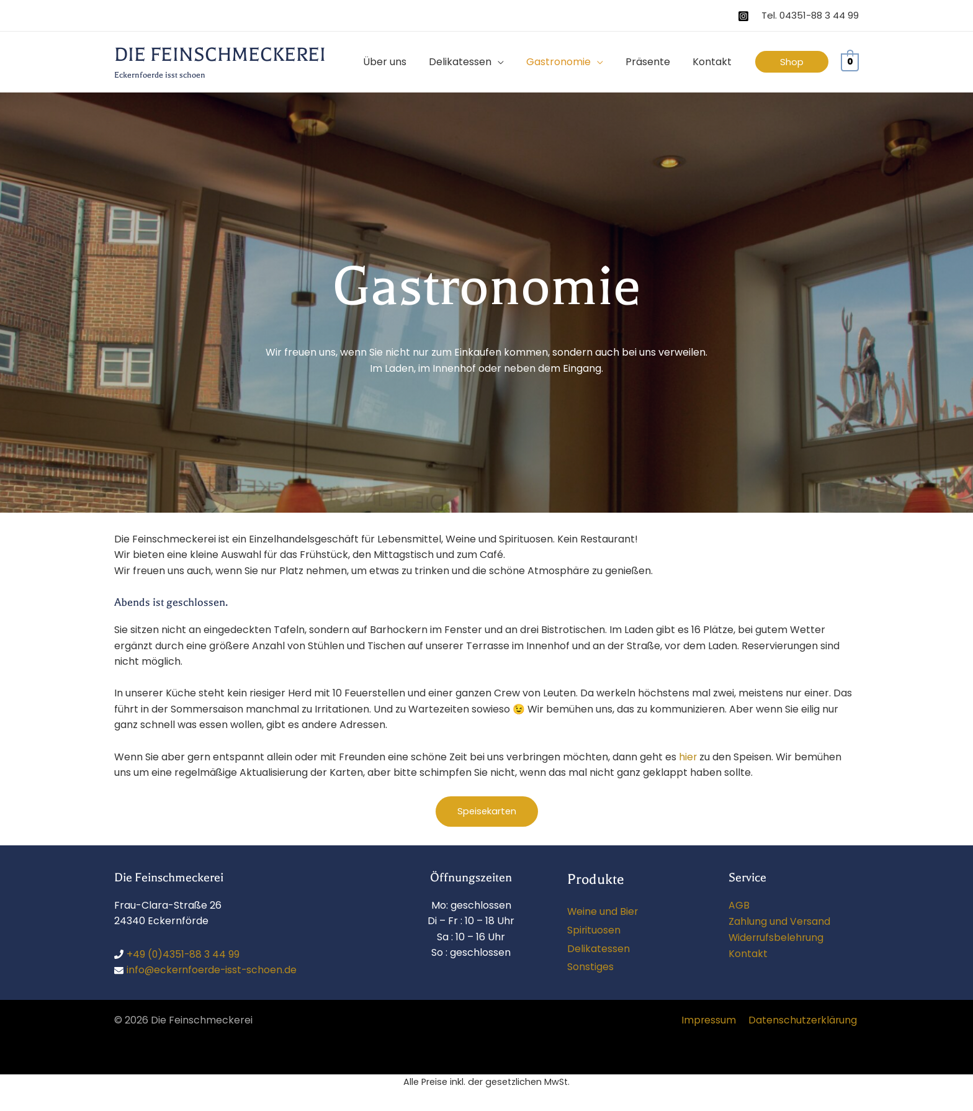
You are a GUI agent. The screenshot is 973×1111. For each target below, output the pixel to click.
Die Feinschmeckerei (220, 54)
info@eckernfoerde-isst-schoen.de (213, 970)
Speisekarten (486, 811)
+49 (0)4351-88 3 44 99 (184, 954)
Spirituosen (594, 930)
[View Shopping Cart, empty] (850, 62)
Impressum (711, 1020)
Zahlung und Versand (780, 921)
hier (688, 757)
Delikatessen (598, 949)
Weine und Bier (603, 912)
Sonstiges (590, 967)
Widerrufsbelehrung (777, 937)
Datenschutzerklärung (804, 1020)
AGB (739, 905)
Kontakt (748, 953)
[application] (506, 62)
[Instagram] (743, 16)
